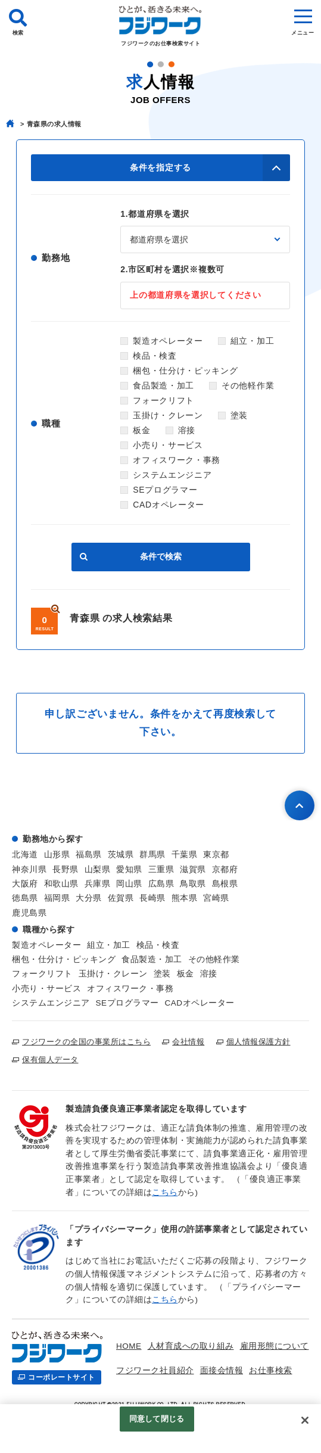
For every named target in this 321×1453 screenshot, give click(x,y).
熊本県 (185, 898)
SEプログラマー (165, 489)
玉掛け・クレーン (168, 415)
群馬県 (152, 854)
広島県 (161, 883)
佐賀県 (121, 898)
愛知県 (129, 869)
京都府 (225, 869)
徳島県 (25, 898)
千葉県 (185, 854)
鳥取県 (193, 883)
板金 (141, 430)
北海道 (25, 854)
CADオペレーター (168, 504)
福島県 (89, 854)
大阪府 (25, 883)
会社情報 (188, 1041)
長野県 (65, 869)
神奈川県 (29, 869)
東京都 (216, 854)
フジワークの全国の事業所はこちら (86, 1041)
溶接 (186, 430)
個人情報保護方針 (258, 1041)
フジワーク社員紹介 (155, 1370)
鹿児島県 (29, 912)
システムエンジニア (172, 475)
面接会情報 (222, 1370)
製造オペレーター (168, 341)
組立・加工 (252, 341)
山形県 (57, 854)
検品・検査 (155, 355)
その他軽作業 (248, 385)
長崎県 (152, 898)
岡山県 (129, 883)
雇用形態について (274, 1346)
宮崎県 (216, 898)
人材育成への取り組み (191, 1346)
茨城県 (121, 854)
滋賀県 (193, 869)
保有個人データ (50, 1059)
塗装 (239, 415)
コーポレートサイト (61, 1377)
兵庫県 (98, 883)
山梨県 (98, 869)
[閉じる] (305, 1422)
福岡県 (57, 898)
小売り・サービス (168, 445)
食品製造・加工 (163, 385)
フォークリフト (163, 400)
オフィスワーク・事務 (176, 460)
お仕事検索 (270, 1370)
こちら (165, 1192)
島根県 (225, 883)
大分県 (89, 898)
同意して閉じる (156, 1420)
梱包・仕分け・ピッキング (185, 370)
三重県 (161, 869)
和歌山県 (61, 883)
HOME (129, 1346)
